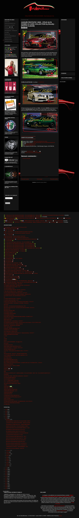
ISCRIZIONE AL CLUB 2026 (9, 25)
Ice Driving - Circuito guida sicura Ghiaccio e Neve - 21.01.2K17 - (16, 350)
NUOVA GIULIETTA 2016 (8, 364)
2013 (6, 478)
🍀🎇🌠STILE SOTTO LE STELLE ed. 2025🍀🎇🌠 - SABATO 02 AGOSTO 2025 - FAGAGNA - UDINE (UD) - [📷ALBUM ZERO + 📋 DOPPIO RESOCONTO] (33, 220)
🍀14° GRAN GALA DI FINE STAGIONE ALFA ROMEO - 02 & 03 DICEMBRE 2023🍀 (20, 245)
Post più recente (25, 179)
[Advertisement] (39, 169)
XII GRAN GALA (7, 404)
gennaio (7, 465)
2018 (6, 469)
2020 (6, 418)
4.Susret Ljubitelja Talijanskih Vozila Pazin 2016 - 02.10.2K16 (15, 292)
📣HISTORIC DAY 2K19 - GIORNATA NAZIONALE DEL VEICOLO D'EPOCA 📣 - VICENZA (21, 273)
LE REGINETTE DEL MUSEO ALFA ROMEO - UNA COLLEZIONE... (18, 422)
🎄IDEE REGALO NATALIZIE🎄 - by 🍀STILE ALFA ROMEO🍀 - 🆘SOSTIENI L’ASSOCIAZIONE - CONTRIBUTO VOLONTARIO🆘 (11, 50)
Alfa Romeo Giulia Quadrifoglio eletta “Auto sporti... (15, 441)
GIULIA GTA (6, 343)
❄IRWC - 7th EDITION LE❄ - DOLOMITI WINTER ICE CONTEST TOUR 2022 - (18, 231)
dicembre (8, 419)
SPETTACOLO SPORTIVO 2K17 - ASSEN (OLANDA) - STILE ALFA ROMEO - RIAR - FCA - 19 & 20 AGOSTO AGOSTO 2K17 (27, 373)
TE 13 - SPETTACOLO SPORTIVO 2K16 (11, 381)
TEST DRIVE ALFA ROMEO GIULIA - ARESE (12, 383)
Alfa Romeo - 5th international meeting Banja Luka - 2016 (15, 306)
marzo (7, 462)
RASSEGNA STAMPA (8, 41)
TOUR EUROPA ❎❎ (8, 386)
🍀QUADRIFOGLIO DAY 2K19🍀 (10, 254)
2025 (6, 409)
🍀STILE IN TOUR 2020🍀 (9, 255)
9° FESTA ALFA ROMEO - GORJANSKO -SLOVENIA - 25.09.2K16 (16, 303)
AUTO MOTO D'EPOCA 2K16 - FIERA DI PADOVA (13, 324)
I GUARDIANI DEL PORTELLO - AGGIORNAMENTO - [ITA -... (17, 446)
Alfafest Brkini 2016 (8, 319)
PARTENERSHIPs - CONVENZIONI (11, 30)
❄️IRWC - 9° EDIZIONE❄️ (9, 234)
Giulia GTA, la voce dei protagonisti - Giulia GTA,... (15, 448)
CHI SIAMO (7, 32)
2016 (6, 473)
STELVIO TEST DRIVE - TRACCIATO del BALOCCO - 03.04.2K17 (16, 376)
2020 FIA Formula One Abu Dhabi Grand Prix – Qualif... (16, 438)
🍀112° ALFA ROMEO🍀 (8, 240)
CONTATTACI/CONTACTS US (10, 23)
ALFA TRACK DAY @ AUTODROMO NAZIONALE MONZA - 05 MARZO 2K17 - (18, 316)
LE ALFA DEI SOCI (7, 356)
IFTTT (5, 352)
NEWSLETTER (7, 34)
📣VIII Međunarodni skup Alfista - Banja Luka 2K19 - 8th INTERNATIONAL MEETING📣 (20, 282)
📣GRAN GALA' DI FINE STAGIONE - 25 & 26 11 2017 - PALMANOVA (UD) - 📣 (19, 271)
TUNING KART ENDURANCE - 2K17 (10, 390)
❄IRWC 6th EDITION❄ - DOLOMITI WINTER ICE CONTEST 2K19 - (16, 237)
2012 (6, 479)
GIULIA (5, 340)
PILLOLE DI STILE (7, 367)
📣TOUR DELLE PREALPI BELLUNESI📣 (12, 277)
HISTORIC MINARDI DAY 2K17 (10, 349)
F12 (4, 337)
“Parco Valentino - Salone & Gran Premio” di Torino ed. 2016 (15, 227)
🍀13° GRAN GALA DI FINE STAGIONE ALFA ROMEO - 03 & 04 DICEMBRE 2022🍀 (20, 243)
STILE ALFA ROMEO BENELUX (10, 377)
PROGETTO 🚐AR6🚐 (8, 368)
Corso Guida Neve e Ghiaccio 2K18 (10, 331)
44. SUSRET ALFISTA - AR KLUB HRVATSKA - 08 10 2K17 (15, 295)
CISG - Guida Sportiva (8, 326)
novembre (8, 450)
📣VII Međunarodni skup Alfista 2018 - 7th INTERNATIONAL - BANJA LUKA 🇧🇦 (19, 280)
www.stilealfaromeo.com (31, 143)
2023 (6, 412)
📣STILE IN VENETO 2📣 (9, 274)
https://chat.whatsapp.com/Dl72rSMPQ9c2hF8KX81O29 (44, 142)
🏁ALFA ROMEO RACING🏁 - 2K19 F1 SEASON (13, 258)
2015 (6, 474)
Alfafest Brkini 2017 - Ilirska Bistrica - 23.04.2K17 (13, 321)
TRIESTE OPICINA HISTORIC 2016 (10, 389)
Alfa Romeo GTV (7, 309)
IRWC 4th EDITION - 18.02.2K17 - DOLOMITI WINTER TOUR (15, 353)
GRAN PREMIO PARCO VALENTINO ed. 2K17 (12, 346)
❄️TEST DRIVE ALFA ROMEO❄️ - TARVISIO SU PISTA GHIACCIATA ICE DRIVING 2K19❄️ (21, 239)
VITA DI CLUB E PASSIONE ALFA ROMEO (33, 152)
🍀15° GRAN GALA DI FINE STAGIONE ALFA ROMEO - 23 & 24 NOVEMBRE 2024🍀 (20, 246)
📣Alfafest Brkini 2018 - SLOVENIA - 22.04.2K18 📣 (14, 268)
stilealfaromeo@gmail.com (30, 145)
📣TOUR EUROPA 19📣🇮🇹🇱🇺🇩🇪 (10, 279)
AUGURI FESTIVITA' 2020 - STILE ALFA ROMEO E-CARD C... (17, 426)
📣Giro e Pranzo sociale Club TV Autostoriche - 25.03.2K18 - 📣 (16, 270)
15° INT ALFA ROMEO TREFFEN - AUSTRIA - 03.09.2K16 (14, 289)
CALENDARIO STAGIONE (9, 28)
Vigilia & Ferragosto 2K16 (9, 399)
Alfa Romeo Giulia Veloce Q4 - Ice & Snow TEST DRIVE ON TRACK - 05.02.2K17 (19, 307)
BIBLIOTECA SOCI (8, 37)
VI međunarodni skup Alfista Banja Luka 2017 (12, 396)
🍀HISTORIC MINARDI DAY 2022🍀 (11, 252)
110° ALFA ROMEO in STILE (9, 288)
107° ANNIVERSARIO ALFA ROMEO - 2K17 (12, 286)
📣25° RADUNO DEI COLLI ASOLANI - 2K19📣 (13, 263)
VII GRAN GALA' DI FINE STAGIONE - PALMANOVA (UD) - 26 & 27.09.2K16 (18, 401)
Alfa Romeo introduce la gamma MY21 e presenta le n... (16, 443)
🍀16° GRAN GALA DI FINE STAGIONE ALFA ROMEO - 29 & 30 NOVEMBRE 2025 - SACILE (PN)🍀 (23, 216)
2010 (6, 483)
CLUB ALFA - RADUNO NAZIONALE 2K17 (12, 328)
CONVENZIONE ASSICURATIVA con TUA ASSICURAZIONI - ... (17, 432)
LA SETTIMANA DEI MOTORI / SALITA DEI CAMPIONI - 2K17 (15, 355)
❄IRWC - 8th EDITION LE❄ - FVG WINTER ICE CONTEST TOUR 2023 (17, 233)
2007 (6, 488)
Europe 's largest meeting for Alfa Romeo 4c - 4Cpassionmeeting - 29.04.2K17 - (19, 332)
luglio (7, 457)
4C (4, 297)
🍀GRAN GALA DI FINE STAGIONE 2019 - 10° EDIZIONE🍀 (15, 249)
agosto (7, 455)
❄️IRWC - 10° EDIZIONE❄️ (9, 230)
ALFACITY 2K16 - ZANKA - (9, 318)
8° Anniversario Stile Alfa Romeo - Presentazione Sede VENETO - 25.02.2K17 (19, 301)
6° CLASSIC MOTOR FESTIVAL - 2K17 (11, 300)
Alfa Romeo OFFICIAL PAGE (9, 310)
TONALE (5, 384)
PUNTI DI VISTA (7, 370)
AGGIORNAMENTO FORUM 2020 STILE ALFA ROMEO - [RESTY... (18, 421)
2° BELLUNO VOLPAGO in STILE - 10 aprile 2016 (13, 291)
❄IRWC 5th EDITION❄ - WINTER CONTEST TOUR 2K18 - (15, 236)
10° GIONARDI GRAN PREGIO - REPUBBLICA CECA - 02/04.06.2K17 (17, 285)
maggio (7, 460)
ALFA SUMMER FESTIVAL (9, 315)
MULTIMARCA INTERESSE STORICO (11, 361)
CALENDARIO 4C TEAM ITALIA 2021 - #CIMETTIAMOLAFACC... (18, 424)
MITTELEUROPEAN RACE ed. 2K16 (10, 359)
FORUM (5, 338)
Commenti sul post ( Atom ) (41, 182)
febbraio (8, 464)
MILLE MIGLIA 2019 (8, 358)
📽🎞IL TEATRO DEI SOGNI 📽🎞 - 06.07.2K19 (13, 283)
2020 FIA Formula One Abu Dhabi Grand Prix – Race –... (16, 436)
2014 (6, 476)
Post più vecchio (54, 179)
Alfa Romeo (6, 304)
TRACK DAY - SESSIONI (8, 387)
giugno (7, 459)
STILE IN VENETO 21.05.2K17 (9, 379)
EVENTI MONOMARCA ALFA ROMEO (11, 334)
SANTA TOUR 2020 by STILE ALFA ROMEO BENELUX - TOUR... (18, 427)
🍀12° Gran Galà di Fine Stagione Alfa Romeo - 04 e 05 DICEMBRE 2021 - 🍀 (18, 242)
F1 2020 (5, 335)
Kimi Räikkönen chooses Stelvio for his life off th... (15, 431)
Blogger (60, 515)
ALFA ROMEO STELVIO (8, 312)
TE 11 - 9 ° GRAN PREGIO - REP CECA (11, 380)
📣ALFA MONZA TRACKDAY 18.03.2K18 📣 (12, 267)
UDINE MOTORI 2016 (8, 393)
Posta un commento (26, 158)
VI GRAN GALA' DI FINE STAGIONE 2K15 (11, 395)
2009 (6, 485)
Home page (39, 179)
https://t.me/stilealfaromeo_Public (40, 141)
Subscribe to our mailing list (11, 195)
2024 (6, 411)
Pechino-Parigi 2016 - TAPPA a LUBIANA (12, 365)
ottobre (7, 452)
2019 (6, 467)
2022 (6, 414)
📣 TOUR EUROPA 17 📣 (8, 260)
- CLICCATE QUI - (41, 82)
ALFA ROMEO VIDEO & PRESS (10, 313)
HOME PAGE (7, 21)
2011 (6, 481)
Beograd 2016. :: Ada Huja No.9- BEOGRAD (12, 325)
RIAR (5, 371)
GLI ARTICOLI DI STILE (8, 344)
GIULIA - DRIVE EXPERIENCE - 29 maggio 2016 (13, 341)
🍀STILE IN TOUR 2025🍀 (9, 257)
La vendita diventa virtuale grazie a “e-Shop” (14, 434)
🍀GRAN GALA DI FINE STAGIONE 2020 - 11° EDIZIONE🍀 (15, 251)
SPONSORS (6, 374)
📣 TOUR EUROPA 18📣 (8, 261)
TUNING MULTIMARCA (8, 392)
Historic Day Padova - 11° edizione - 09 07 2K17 (13, 347)
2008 (6, 486)
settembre (8, 453)
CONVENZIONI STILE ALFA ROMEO (11, 329)
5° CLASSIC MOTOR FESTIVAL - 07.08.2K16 (12, 298)
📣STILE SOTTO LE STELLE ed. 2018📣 (11, 276)
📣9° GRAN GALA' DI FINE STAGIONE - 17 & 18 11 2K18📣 (15, 265)
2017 (6, 471)
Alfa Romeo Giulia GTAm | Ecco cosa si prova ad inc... (16, 439)
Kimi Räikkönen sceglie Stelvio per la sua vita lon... (15, 429)
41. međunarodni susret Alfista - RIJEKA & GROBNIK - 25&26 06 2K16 (17, 294)
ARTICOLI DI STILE (8, 39)
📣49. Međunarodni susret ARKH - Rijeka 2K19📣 (13, 264)
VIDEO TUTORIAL (7, 398)
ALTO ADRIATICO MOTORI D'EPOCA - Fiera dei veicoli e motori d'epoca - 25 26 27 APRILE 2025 (22, 322)
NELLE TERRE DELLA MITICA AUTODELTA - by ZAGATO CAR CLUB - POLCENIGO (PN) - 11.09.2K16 (23, 362)
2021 (6, 416)
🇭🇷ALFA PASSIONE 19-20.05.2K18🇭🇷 (11, 228)
